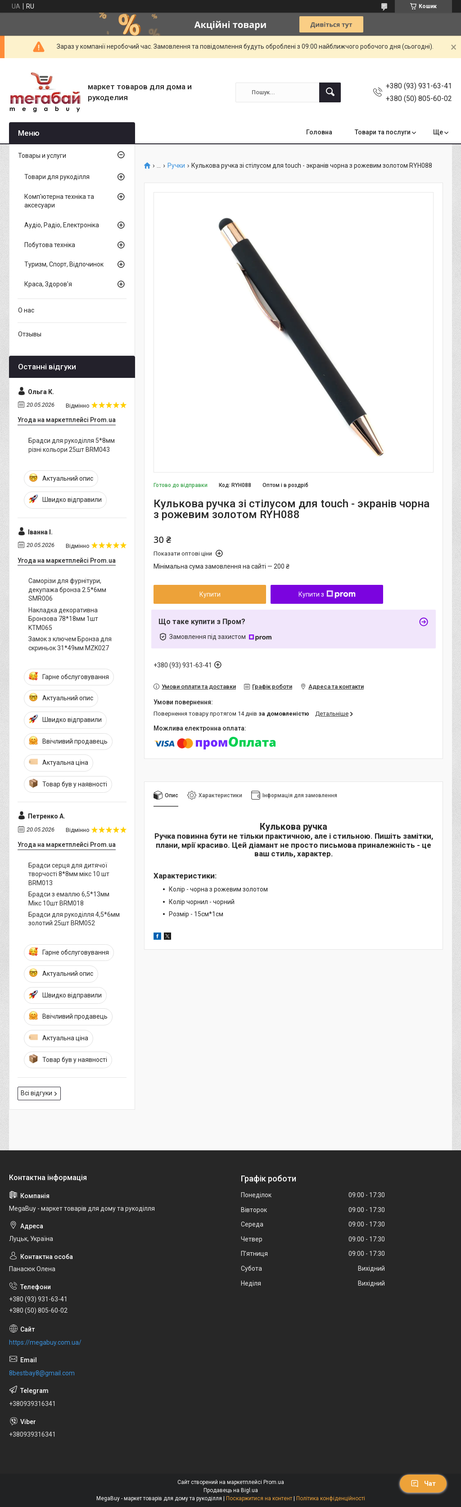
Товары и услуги (42, 155)
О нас (26, 310)
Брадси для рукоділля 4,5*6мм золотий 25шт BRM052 (74, 919)
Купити (210, 594)
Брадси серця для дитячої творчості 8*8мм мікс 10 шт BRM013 (68, 874)
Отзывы (29, 334)
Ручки (176, 165)
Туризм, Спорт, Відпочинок (64, 264)
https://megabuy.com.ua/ (45, 1342)
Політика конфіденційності (330, 1498)
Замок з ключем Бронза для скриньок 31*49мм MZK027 (70, 643)
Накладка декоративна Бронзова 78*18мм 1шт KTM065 (63, 618)
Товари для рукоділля (57, 176)
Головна (319, 132)
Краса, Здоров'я (48, 284)
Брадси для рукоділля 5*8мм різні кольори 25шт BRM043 (71, 445)
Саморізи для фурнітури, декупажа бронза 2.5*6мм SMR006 (67, 589)
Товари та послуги (383, 132)
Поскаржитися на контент (259, 1498)
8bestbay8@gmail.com (42, 1373)
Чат (423, 1483)
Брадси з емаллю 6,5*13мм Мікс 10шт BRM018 (68, 899)
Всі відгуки (36, 1093)
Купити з (327, 594)
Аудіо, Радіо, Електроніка (61, 225)
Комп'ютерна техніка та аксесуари (59, 201)
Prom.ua (273, 1482)
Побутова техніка (49, 244)
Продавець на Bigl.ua (230, 1490)
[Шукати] (330, 92)
